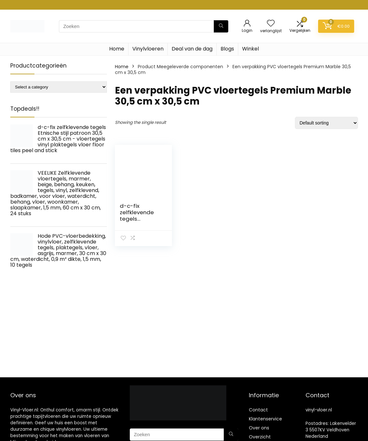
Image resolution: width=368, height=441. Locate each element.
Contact (258, 410)
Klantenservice (265, 419)
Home (116, 48)
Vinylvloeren (148, 48)
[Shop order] (326, 123)
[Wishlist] (271, 23)
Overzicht (260, 437)
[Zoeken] (221, 26)
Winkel (250, 48)
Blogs (227, 48)
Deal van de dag (192, 48)
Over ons (259, 428)
